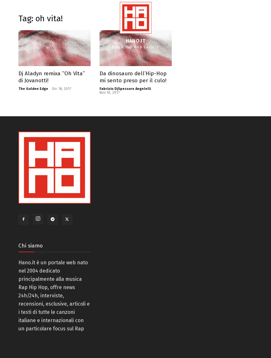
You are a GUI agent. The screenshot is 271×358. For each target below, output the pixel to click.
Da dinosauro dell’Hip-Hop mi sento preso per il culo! (133, 77)
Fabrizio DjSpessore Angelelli (125, 89)
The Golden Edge (33, 89)
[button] (254, 25)
